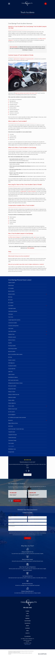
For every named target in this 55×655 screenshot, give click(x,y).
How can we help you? (12, 526)
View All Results (17, 500)
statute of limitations (32, 191)
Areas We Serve (27, 623)
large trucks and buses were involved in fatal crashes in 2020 (26, 93)
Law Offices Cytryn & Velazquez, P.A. (14, 237)
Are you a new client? (12, 523)
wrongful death (23, 191)
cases (35, 237)
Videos (27, 630)
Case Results (27, 628)
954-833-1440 (27, 607)
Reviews (27, 625)
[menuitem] (27, 282)
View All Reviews (27, 474)
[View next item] (29, 471)
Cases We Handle (27, 620)
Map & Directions (27, 644)
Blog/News (27, 618)
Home (27, 613)
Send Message (27, 538)
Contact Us (27, 633)
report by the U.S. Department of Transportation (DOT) (24, 59)
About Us (27, 616)
